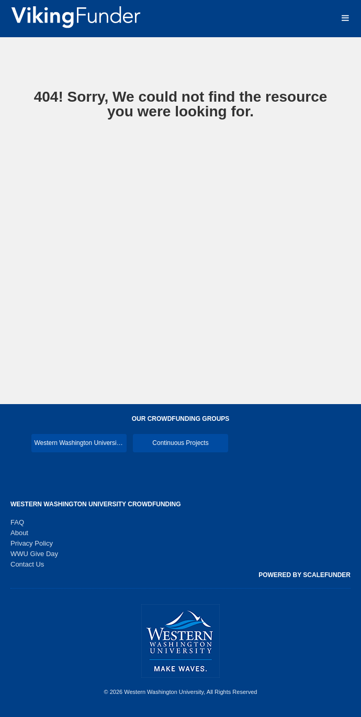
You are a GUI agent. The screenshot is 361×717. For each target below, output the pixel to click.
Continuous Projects (180, 443)
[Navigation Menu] (345, 18)
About (19, 533)
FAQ (17, 522)
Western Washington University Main (80, 443)
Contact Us (27, 564)
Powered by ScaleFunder (304, 575)
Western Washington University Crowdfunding (95, 504)
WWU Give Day (34, 554)
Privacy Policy (31, 543)
